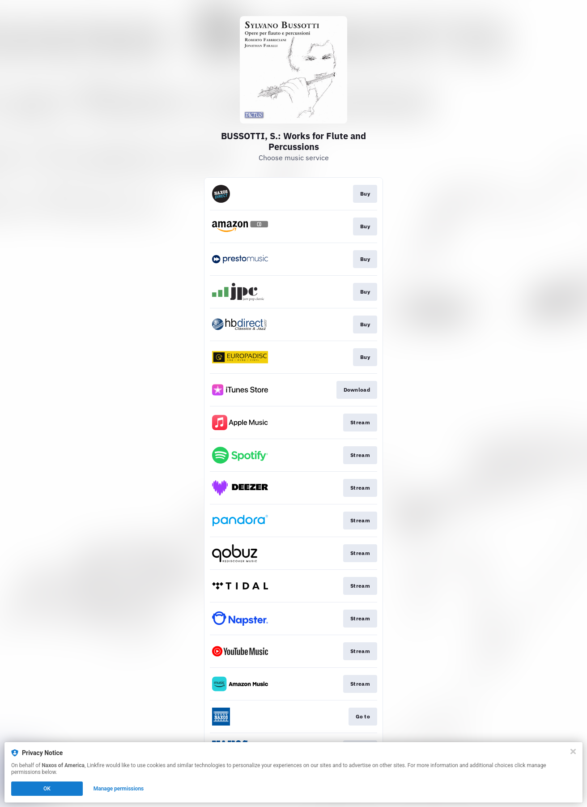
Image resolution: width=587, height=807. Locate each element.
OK (47, 789)
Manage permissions (119, 789)
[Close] (573, 751)
